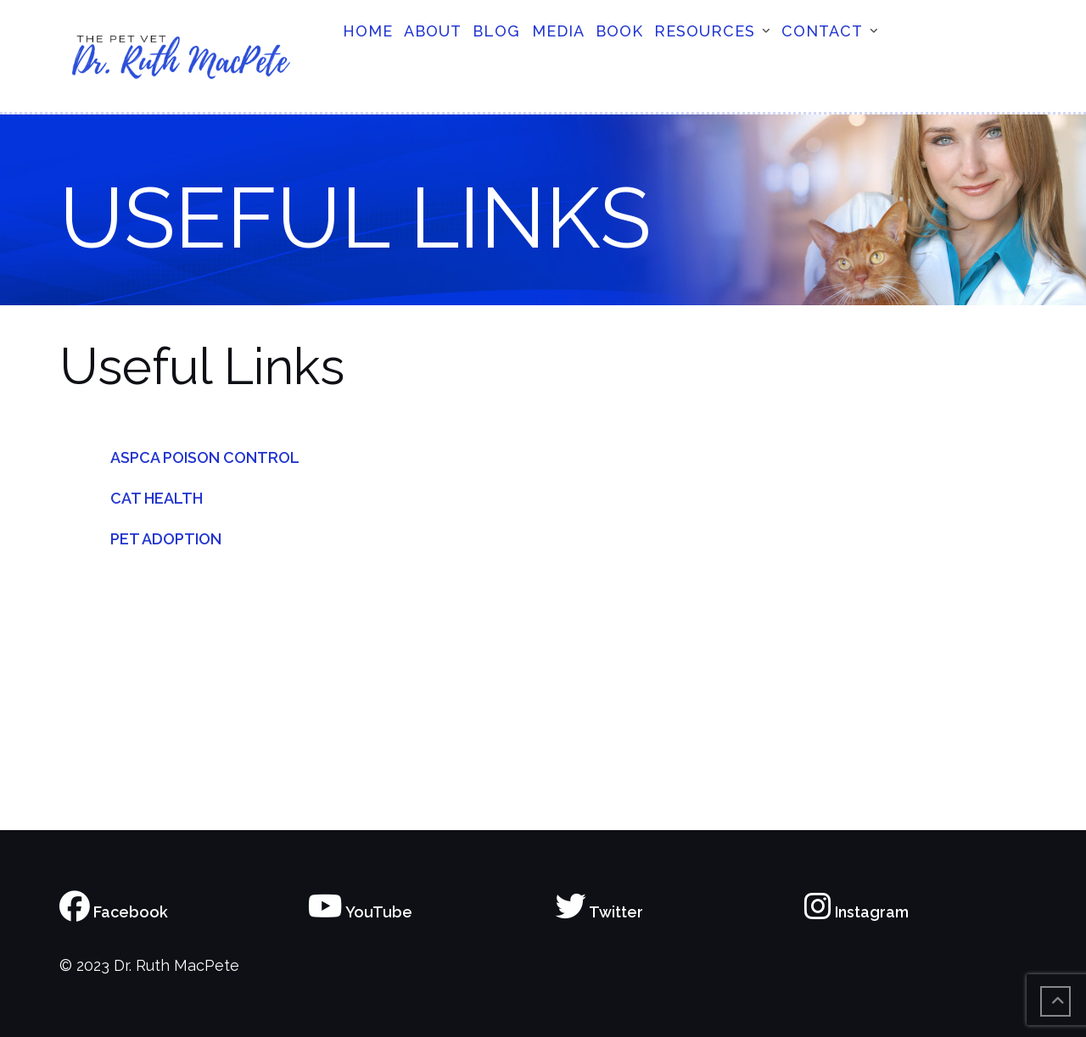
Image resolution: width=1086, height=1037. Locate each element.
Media (558, 31)
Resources (704, 31)
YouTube (360, 912)
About (433, 31)
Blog (496, 31)
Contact (822, 31)
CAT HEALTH (156, 498)
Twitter (599, 912)
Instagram (856, 912)
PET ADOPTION (165, 539)
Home (368, 31)
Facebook (113, 912)
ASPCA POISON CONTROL (204, 457)
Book (619, 31)
